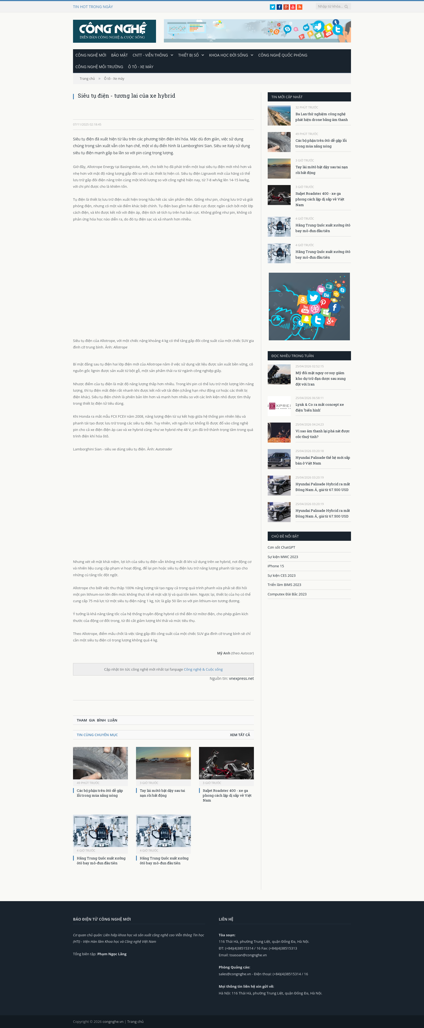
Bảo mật (119, 54)
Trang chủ (135, 1021)
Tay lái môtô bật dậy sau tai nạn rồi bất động (162, 793)
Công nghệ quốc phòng (282, 54)
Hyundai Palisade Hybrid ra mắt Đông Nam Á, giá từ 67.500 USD (323, 486)
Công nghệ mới (90, 54)
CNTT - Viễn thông (150, 54)
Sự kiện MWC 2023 (283, 556)
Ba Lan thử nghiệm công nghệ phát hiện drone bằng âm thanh (322, 116)
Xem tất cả (240, 734)
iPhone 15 (276, 565)
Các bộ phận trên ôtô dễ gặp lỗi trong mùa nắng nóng (100, 793)
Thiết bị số (188, 54)
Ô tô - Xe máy (140, 66)
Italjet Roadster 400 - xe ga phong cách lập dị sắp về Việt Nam (227, 795)
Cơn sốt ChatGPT (281, 547)
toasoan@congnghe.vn (248, 954)
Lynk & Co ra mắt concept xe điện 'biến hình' (320, 407)
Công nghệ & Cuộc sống (203, 669)
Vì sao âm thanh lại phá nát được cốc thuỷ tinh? (323, 433)
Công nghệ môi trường (99, 66)
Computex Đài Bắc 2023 (287, 593)
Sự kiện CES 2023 (282, 575)
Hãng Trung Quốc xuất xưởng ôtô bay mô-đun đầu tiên (101, 860)
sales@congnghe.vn (235, 973)
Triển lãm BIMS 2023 (284, 584)
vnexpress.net (241, 678)
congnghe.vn (112, 1021)
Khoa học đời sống (228, 54)
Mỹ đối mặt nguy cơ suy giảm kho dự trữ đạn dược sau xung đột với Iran (321, 378)
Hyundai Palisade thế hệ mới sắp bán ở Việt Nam (323, 460)
